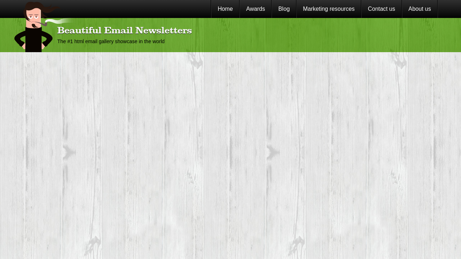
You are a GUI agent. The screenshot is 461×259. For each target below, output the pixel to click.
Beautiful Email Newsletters (124, 31)
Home (225, 9)
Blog (284, 9)
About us (419, 9)
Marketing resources (328, 9)
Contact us (381, 9)
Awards (255, 9)
